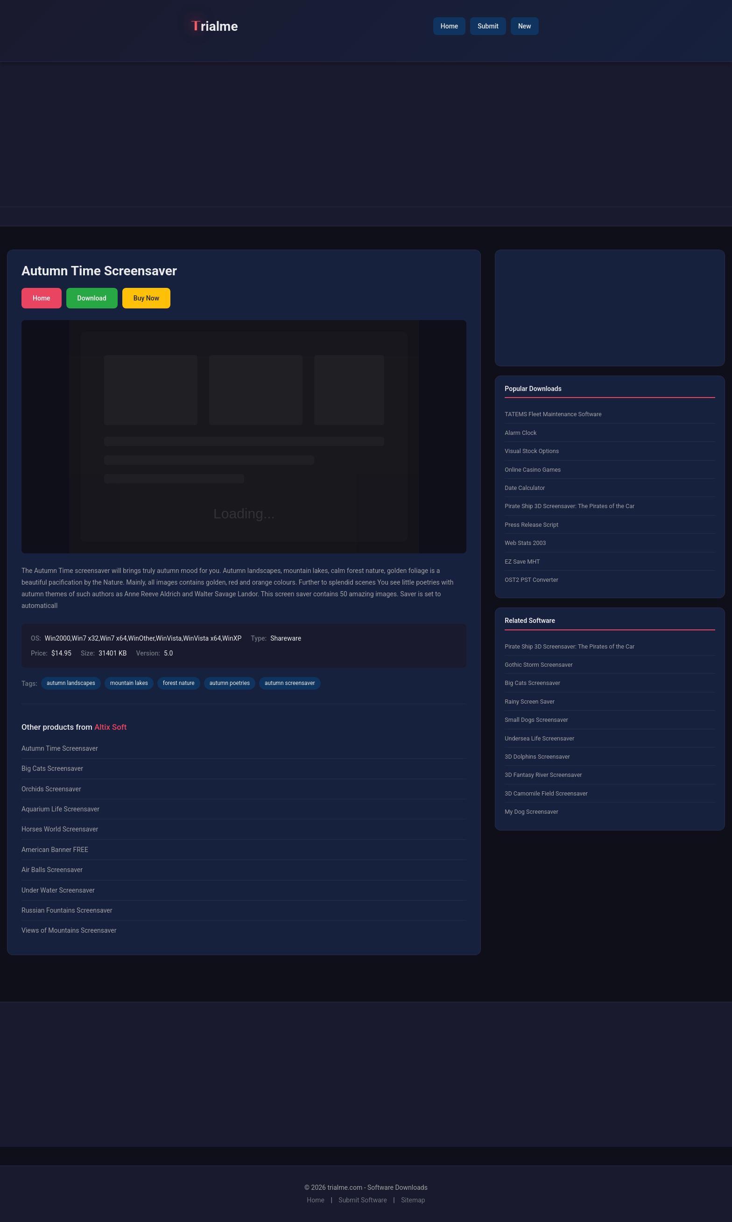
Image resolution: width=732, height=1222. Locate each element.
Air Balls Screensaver (52, 869)
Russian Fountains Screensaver (67, 910)
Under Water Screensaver (58, 890)
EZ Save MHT (522, 561)
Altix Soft (110, 727)
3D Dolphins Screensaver (537, 756)
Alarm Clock (520, 432)
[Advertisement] (366, 134)
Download (91, 298)
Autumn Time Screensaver (59, 748)
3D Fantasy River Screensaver (543, 774)
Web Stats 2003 (525, 542)
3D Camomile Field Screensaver (546, 793)
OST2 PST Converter (531, 579)
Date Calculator (525, 487)
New (524, 26)
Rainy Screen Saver (530, 701)
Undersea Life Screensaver (539, 738)
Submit (488, 26)
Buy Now (146, 298)
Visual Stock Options (532, 450)
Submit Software (362, 1200)
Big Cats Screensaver (52, 768)
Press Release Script (531, 524)
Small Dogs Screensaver (536, 719)
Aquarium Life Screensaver (60, 809)
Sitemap (413, 1200)
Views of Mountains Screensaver (68, 930)
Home (449, 26)
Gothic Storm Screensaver (538, 664)
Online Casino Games (533, 469)
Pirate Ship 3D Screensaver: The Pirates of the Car (569, 506)
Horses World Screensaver (59, 829)
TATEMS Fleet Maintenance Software (553, 414)
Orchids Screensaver (51, 789)
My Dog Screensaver (531, 811)
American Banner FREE (54, 849)
